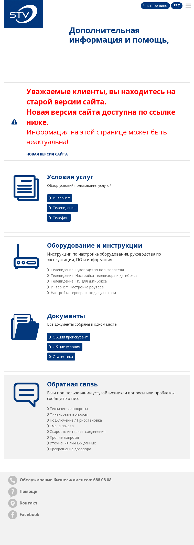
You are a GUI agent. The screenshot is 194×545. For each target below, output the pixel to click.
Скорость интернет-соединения (77, 431)
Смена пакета (62, 425)
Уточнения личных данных (73, 443)
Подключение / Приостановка (76, 420)
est (177, 5)
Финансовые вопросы (69, 414)
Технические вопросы (69, 408)
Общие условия (64, 346)
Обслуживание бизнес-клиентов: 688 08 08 (65, 480)
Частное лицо (155, 5)
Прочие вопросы (64, 437)
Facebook (29, 514)
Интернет (59, 198)
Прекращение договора (70, 448)
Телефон (58, 217)
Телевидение (62, 207)
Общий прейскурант (68, 337)
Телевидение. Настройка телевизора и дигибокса (93, 275)
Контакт (29, 503)
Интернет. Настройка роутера (77, 287)
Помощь (29, 491)
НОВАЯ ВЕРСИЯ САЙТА (47, 154)
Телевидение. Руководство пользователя (87, 269)
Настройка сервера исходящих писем (83, 292)
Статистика (61, 356)
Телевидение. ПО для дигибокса (78, 281)
